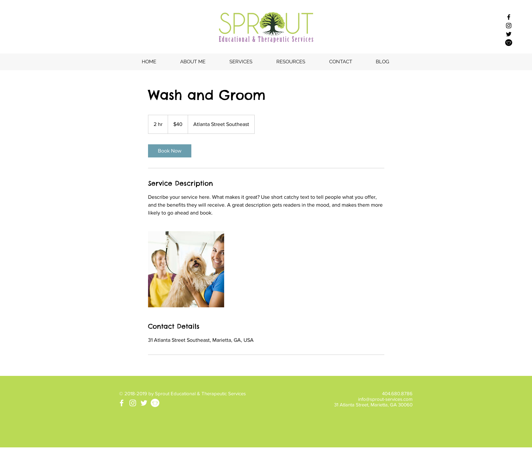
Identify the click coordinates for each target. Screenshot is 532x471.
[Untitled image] (186, 269)
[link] (169, 150)
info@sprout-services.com (385, 399)
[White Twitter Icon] (143, 403)
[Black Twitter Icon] (508, 34)
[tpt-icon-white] (155, 403)
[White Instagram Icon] (132, 403)
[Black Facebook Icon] (508, 17)
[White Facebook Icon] (121, 403)
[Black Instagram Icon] (508, 25)
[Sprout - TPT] (508, 42)
